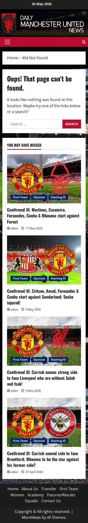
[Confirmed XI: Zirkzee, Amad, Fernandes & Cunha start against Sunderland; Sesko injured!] (44, 260)
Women (17, 494)
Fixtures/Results (61, 494)
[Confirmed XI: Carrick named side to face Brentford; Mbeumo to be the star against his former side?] (44, 422)
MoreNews (31, 517)
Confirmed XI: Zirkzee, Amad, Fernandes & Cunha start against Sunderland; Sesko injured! (43, 297)
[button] (7, 42)
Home (13, 488)
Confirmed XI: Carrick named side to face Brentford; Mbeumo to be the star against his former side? (43, 459)
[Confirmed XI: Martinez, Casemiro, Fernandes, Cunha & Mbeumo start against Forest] (44, 178)
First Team (20, 197)
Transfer (48, 488)
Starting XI (58, 197)
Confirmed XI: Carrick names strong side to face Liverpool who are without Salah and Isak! (42, 378)
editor (14, 228)
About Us (30, 488)
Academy (35, 494)
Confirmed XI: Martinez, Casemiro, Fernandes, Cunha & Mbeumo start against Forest (43, 215)
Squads (31, 500)
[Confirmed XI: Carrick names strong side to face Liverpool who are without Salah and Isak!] (44, 341)
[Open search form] (84, 42)
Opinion (39, 197)
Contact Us (51, 500)
